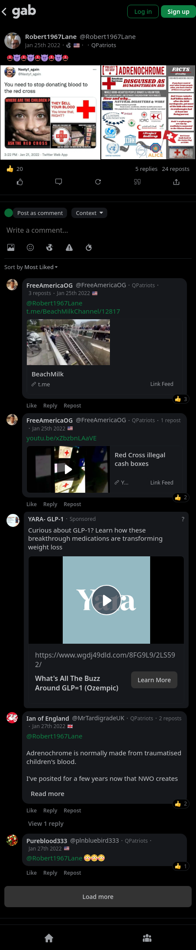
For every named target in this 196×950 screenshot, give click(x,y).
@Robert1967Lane (54, 302)
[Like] (19, 182)
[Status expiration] (88, 247)
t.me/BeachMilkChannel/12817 (73, 311)
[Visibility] (49, 247)
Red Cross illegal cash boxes (141, 459)
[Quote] (137, 182)
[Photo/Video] (10, 247)
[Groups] (147, 937)
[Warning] (69, 247)
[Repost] (98, 182)
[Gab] (24, 11)
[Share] (176, 182)
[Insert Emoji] (30, 247)
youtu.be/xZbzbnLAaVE (61, 437)
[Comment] (59, 182)
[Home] (49, 937)
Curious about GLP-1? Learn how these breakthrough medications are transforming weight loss (95, 538)
